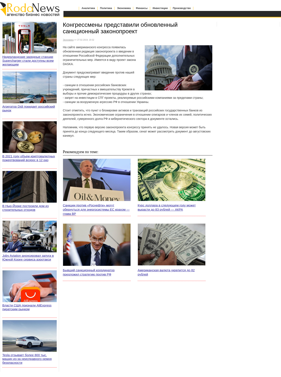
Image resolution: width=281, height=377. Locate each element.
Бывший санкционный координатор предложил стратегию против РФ (89, 272)
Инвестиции (160, 8)
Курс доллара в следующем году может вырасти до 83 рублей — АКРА (167, 207)
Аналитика (88, 8)
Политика (106, 8)
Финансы (142, 8)
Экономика (124, 8)
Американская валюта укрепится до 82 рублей (166, 272)
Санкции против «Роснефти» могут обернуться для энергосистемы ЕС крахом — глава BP (96, 209)
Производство (182, 8)
